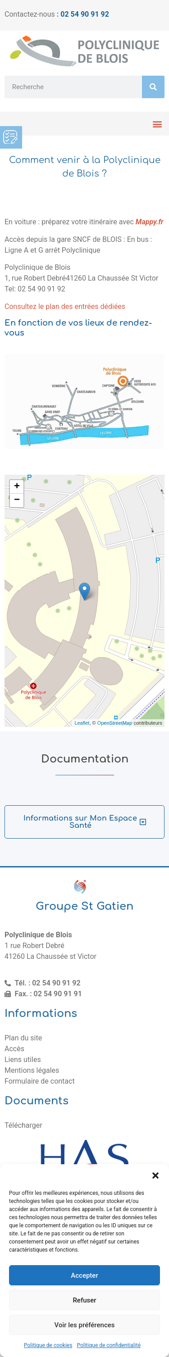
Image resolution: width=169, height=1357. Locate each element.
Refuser (84, 1300)
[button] (155, 1175)
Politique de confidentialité (109, 1345)
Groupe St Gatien (84, 906)
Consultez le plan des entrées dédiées (65, 306)
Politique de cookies (48, 1345)
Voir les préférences (85, 1325)
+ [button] (17, 487)
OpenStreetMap (114, 723)
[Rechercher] (153, 87)
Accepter (84, 1275)
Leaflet (81, 723)
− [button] (17, 500)
